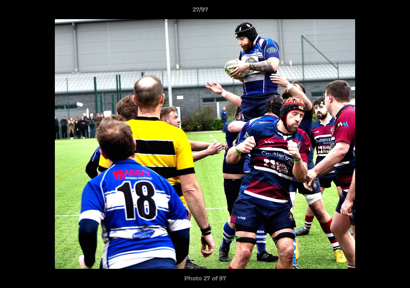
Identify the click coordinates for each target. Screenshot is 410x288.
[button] (376, 11)
